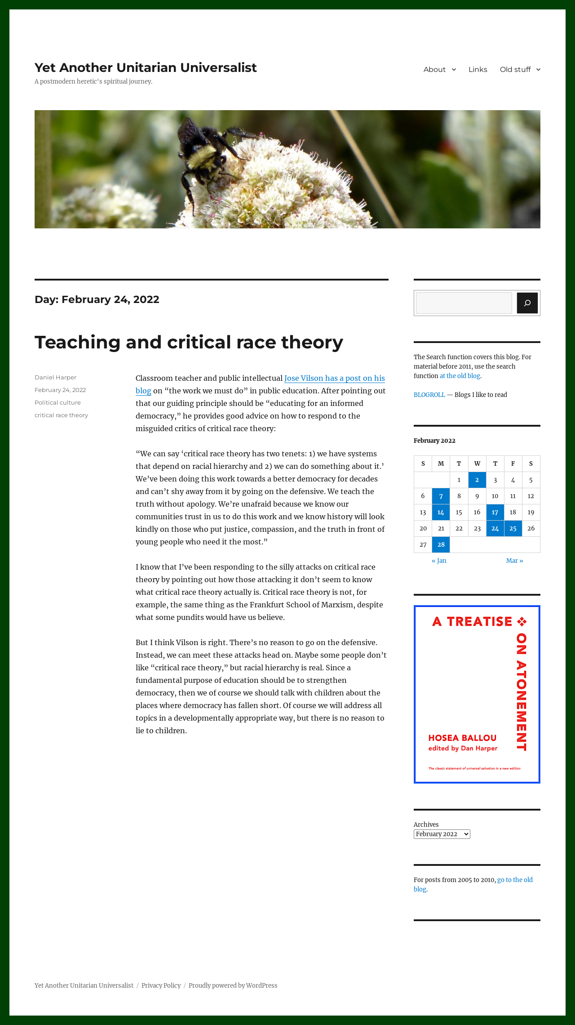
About (435, 69)
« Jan (439, 561)
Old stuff (515, 69)
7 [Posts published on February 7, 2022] (441, 496)
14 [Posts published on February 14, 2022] (441, 512)
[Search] (527, 303)
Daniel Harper (55, 377)
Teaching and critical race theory (189, 342)
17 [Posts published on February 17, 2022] (495, 512)
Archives (426, 825)
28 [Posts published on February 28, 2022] (441, 544)
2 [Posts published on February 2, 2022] (477, 480)
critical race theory (61, 415)
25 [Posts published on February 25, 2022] (513, 528)
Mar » (514, 561)
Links (478, 69)
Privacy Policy (161, 985)
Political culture (58, 402)
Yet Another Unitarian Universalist (146, 67)
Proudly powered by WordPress (233, 985)
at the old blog (460, 376)
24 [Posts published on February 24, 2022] (495, 528)
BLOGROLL (429, 395)
